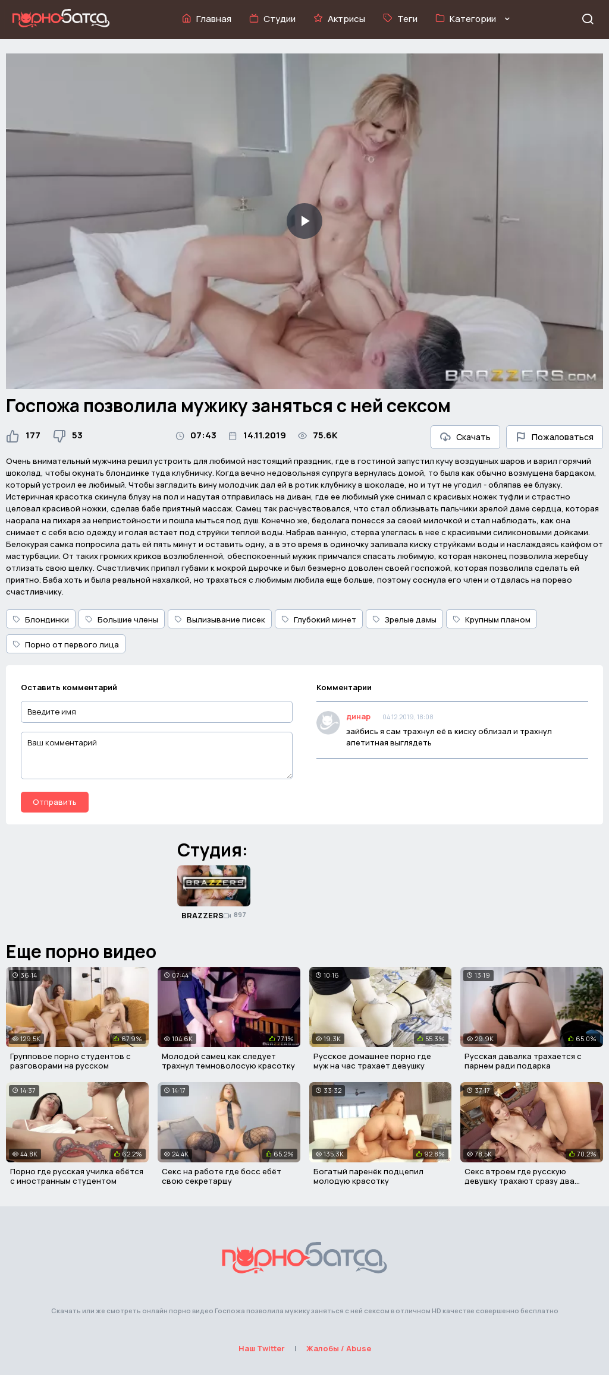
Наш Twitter (261, 1348)
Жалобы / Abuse (338, 1348)
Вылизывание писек (219, 619)
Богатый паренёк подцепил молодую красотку (368, 1176)
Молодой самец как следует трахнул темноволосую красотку (228, 1061)
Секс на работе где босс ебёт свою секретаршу (221, 1176)
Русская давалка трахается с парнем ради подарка (523, 1061)
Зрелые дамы (404, 619)
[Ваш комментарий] (157, 755)
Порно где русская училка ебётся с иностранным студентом (76, 1176)
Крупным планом (491, 619)
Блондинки (40, 619)
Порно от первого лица (65, 644)
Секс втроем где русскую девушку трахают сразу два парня (519, 1180)
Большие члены (121, 619)
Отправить (55, 801)
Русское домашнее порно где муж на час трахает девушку (372, 1061)
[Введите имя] (157, 712)
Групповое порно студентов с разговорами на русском (70, 1061)
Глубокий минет (318, 619)
